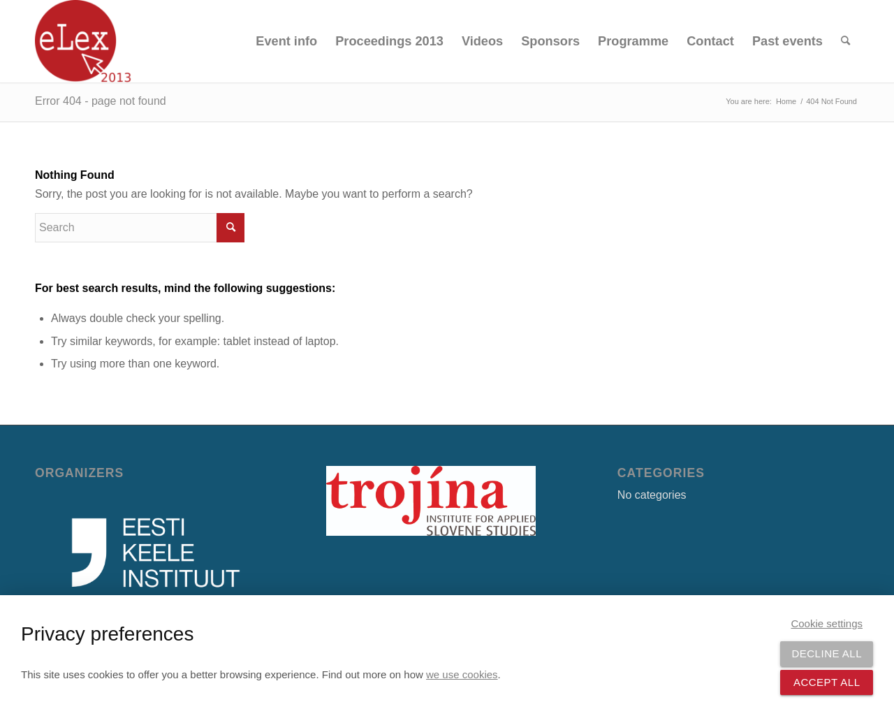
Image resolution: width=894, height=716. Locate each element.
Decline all (826, 653)
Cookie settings (827, 623)
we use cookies (462, 674)
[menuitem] (286, 41)
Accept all (826, 682)
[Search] (845, 41)
